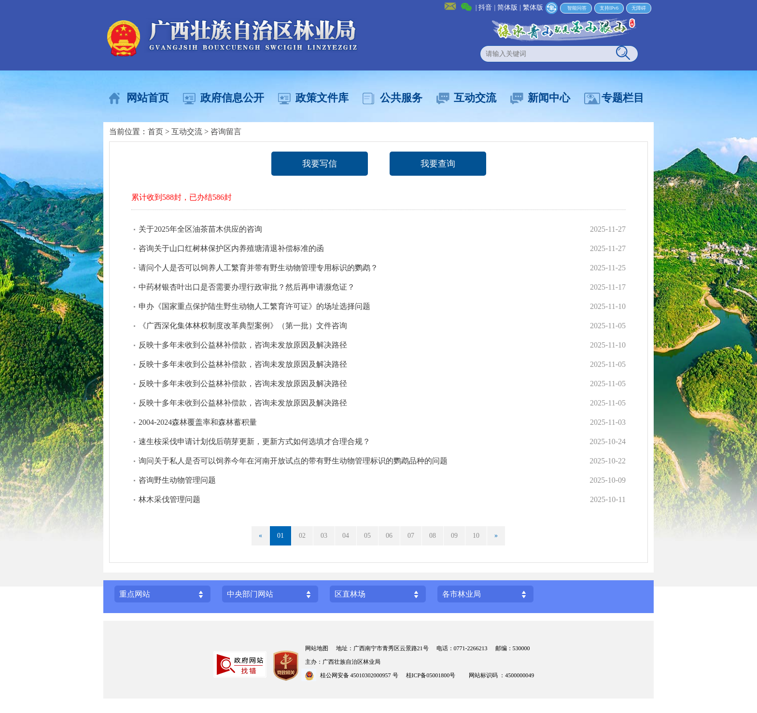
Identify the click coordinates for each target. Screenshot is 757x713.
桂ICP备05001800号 (434, 675)
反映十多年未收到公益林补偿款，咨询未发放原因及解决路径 (243, 345)
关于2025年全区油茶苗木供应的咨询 (200, 229)
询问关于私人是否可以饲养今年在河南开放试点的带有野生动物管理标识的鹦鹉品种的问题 (293, 461)
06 (389, 535)
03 (324, 535)
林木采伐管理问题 (169, 499)
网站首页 (147, 98)
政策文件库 (322, 98)
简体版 (507, 7)
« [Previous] (260, 535)
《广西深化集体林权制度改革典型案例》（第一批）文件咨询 (243, 326)
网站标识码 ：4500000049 (501, 675)
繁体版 (533, 7)
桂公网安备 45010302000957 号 (359, 675)
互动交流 (475, 98)
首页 (155, 131)
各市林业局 (461, 594)
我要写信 (319, 163)
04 (345, 535)
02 (302, 535)
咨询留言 (225, 131)
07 (410, 535)
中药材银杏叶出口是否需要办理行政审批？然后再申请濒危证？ (247, 287)
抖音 (485, 7)
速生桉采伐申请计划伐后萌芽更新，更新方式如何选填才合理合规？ (254, 441)
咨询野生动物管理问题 (177, 480)
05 (367, 535)
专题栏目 (623, 98)
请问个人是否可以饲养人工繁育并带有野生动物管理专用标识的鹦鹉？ (258, 268)
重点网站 (134, 594)
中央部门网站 (250, 594)
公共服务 (401, 98)
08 (432, 535)
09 (454, 535)
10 (476, 535)
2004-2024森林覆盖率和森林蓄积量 (198, 422)
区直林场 (350, 594)
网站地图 (316, 648)
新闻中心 (549, 98)
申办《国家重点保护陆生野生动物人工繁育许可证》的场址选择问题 (254, 306)
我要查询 (438, 163)
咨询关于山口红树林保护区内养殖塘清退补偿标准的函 (231, 248)
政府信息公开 (232, 98)
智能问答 (577, 8)
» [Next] (496, 535)
